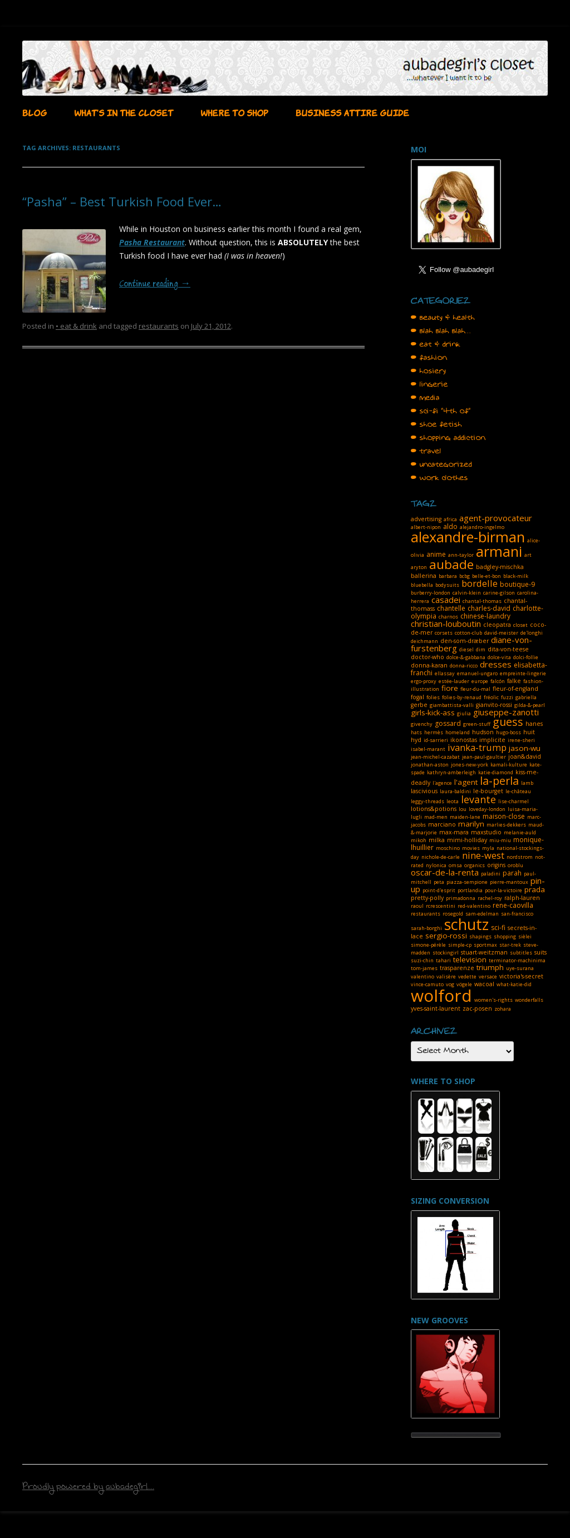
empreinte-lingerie (523, 673)
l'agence (442, 783)
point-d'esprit (438, 890)
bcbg (464, 576)
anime (436, 554)
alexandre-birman (468, 536)
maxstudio (486, 832)
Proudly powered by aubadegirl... (88, 1488)
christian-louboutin (446, 623)
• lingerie (429, 384)
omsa (455, 865)
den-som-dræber (464, 641)
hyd (416, 740)
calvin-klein (467, 592)
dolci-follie (525, 657)
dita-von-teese (508, 649)
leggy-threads (427, 801)
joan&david (524, 756)
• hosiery (428, 371)
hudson (483, 732)
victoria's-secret (521, 976)
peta (439, 882)
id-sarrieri (436, 740)
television (470, 960)
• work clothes (439, 477)
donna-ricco (464, 665)
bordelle (479, 583)
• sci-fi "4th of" (441, 411)
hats (416, 732)
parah (512, 873)
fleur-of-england (515, 689)
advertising (426, 519)
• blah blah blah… (441, 331)
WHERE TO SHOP (234, 111)
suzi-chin (422, 960)
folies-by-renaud (461, 697)
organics (474, 865)
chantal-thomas (482, 601)
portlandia (470, 890)
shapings (480, 936)
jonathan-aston (430, 764)
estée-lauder (454, 681)
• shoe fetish (436, 424)
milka (437, 840)
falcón (497, 681)
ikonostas (463, 740)
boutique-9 (517, 584)
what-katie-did (514, 984)
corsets (444, 632)
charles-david (489, 608)
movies (471, 848)
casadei (445, 599)
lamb (527, 783)
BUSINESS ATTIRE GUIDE (352, 111)
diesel (466, 649)
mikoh (418, 840)
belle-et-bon (486, 576)
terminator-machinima (517, 960)
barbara (448, 576)
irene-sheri (521, 740)
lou (462, 809)
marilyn (471, 824)
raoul (417, 905)
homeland (457, 732)
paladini (490, 873)
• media (425, 397)
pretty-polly (427, 898)
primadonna (460, 898)
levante (478, 799)
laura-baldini (455, 791)
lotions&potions (433, 809)
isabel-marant (428, 749)
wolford (441, 995)
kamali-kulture (508, 764)
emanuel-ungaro (477, 673)
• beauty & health (443, 317)
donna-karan (429, 665)
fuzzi (507, 697)
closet (520, 625)
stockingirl (446, 952)
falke (514, 681)
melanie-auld (520, 832)
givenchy (422, 724)
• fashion (429, 357)
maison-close (504, 816)
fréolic (491, 697)
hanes (534, 724)
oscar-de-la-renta (445, 872)
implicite (492, 740)
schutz (466, 924)
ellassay (445, 673)
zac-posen (477, 1008)
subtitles (521, 952)
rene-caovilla (513, 905)
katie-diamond (495, 772)
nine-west (483, 855)
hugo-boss (508, 732)
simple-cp (459, 944)
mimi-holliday (467, 840)
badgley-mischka (500, 567)
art (528, 554)
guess (508, 721)
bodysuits (447, 585)
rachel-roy (490, 898)
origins (496, 865)
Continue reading (154, 284)
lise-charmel (513, 801)
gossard (448, 723)
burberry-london (430, 592)
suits (540, 952)
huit (529, 732)
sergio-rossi (446, 936)
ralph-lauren (522, 898)
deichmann (424, 641)
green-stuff (476, 724)
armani (499, 551)
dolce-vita (499, 657)
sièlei (525, 936)
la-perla (499, 780)
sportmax (485, 944)
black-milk (515, 576)
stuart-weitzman (484, 952)
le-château (518, 791)
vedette (467, 976)
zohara (502, 1008)
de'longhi (531, 632)
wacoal (484, 984)
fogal (417, 697)
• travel (426, 451)
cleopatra (497, 625)
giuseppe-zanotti (506, 712)
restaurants (159, 326)
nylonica (436, 865)
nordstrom (520, 857)
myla (488, 848)
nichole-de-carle (440, 857)
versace (488, 976)
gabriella (526, 697)
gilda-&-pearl (529, 705)
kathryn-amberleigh (451, 772)
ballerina (423, 576)
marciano (442, 824)
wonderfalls (529, 999)
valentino (422, 976)
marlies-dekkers (506, 824)
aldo (450, 526)
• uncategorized (441, 464)
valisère (446, 976)
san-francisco (517, 913)
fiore (449, 688)
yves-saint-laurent (435, 1008)
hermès (433, 732)
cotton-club (468, 632)
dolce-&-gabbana (465, 657)
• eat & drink (76, 326)
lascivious (424, 791)
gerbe (419, 705)
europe (479, 681)
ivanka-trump (477, 747)
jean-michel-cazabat (435, 756)
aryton (419, 567)
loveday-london (487, 809)
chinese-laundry (485, 616)
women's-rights (493, 999)
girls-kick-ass (433, 713)
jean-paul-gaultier (484, 756)
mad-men (436, 816)
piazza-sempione (467, 882)
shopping (505, 936)
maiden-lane (465, 816)
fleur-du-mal (475, 689)
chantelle (451, 608)
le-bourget (488, 791)
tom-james (424, 968)
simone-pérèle (428, 944)
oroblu (515, 865)
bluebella (422, 585)
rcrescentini (440, 905)
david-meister (501, 632)
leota (452, 801)
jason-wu (524, 748)
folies (433, 697)
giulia (464, 713)
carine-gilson (499, 592)
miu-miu (500, 840)
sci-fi (498, 927)
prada (534, 889)
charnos (448, 616)
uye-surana (520, 968)
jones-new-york (469, 764)
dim (480, 649)
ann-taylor (461, 554)
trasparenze (457, 968)
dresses (496, 664)
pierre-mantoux (509, 882)
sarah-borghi (426, 928)
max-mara (454, 832)
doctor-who (427, 657)
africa (450, 519)
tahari (443, 960)
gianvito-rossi (494, 705)
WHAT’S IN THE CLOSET (123, 111)
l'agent (466, 782)
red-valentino (474, 905)
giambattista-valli (452, 705)
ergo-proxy (423, 681)
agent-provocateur (495, 517)
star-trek (510, 944)
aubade (451, 564)
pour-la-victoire (503, 890)
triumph (490, 967)
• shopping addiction (448, 437)
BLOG (34, 111)
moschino (448, 848)
